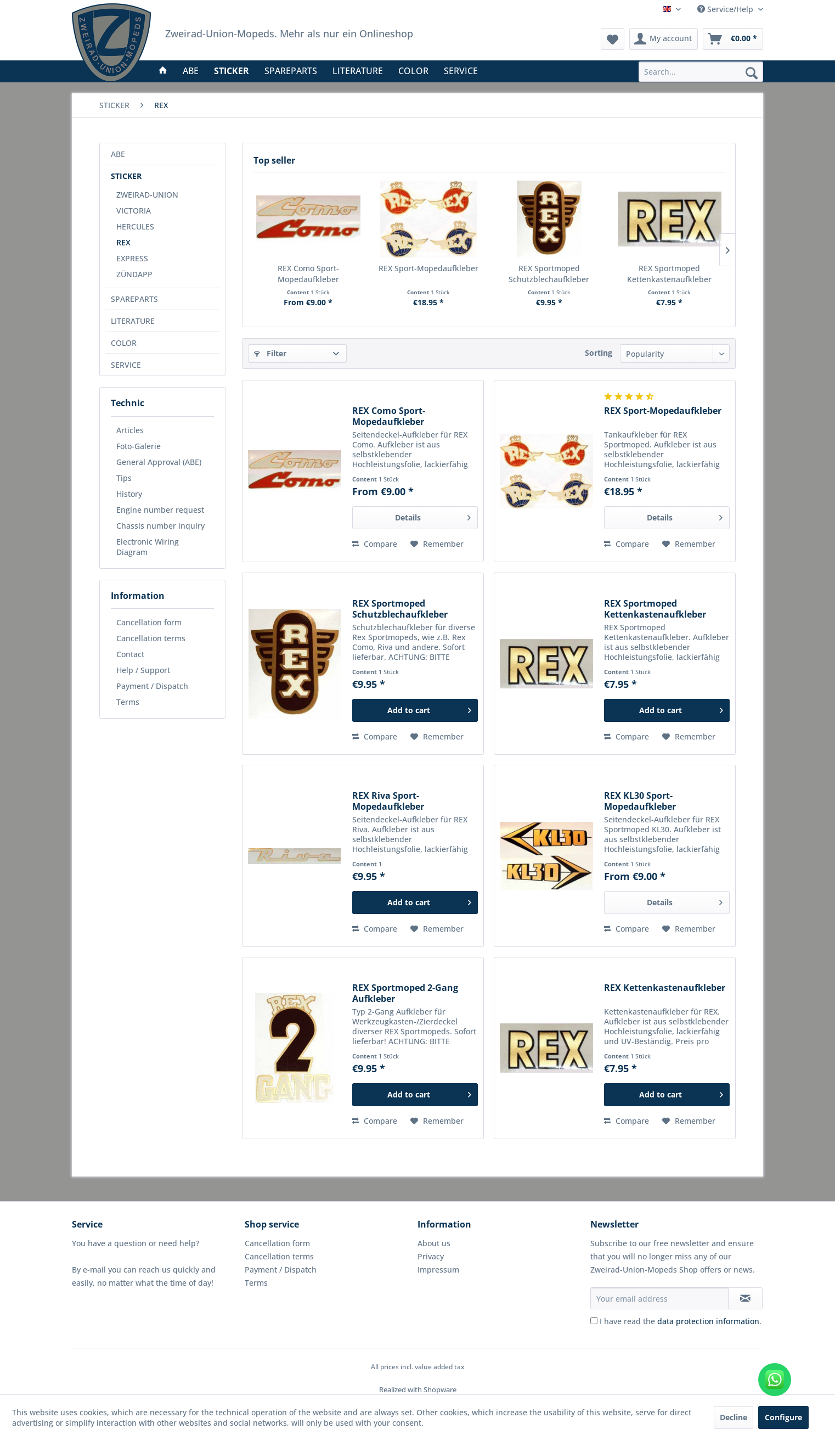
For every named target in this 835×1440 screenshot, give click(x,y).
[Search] (751, 72)
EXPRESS (132, 258)
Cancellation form (149, 622)
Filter (270, 353)
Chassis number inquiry (160, 525)
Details (433, 516)
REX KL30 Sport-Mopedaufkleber (640, 801)
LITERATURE (133, 321)
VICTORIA (133, 210)
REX (123, 242)
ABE (118, 154)
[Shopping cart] (733, 39)
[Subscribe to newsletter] (745, 1298)
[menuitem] (701, 71)
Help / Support (143, 670)
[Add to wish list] (437, 544)
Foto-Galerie (138, 446)
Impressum (438, 1269)
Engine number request (160, 510)
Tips (124, 478)
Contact (130, 654)
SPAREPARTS (134, 299)
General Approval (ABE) (158, 462)
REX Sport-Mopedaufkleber (428, 268)
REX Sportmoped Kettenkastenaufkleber (669, 273)
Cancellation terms (150, 638)
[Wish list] (612, 39)
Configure (783, 1417)
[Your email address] (659, 1298)
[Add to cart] (415, 710)
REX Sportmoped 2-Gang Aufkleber (405, 993)
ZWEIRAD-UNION (147, 194)
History (129, 494)
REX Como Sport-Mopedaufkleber (308, 273)
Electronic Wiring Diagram (147, 546)
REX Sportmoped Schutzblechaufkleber (549, 273)
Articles (130, 430)
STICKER (126, 176)
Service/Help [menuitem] (726, 9)
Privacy (431, 1256)
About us (434, 1243)
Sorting (598, 353)
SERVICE (126, 365)
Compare (374, 544)
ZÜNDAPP (134, 274)
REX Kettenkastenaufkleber (664, 988)
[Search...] (701, 71)
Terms (127, 702)
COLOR (124, 343)
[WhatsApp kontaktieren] (774, 1379)
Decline (733, 1417)
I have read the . (680, 1321)
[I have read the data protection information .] (593, 1320)
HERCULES (135, 226)
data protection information (708, 1321)
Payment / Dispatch (152, 686)
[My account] (663, 39)
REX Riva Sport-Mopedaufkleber (388, 801)
